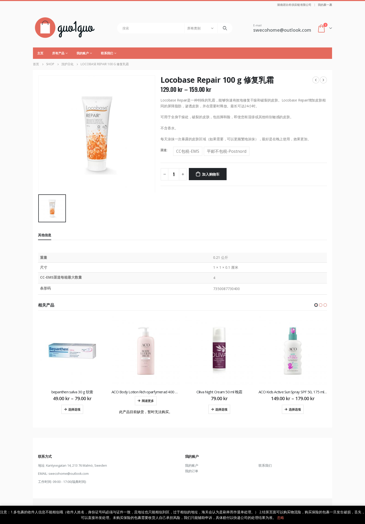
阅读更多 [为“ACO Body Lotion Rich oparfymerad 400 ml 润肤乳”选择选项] (148, 400)
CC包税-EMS (187, 151)
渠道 (163, 150)
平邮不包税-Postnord (226, 151)
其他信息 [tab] (44, 235)
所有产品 (58, 53)
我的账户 (83, 53)
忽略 (280, 517)
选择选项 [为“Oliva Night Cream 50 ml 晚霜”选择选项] (221, 409)
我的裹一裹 (325, 5)
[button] (316, 305)
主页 (40, 53)
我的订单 (191, 471)
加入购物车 (211, 174)
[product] (72, 351)
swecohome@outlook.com (68, 474)
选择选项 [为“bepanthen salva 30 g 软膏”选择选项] (74, 409)
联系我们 (107, 53)
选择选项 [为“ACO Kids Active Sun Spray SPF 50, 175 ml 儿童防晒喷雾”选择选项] (295, 409)
